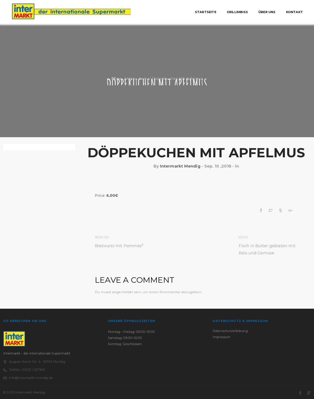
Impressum (222, 337)
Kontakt (294, 12)
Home (116, 79)
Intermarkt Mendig (180, 166)
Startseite (205, 12)
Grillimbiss (237, 12)
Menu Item (137, 79)
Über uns (267, 12)
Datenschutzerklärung (230, 331)
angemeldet (122, 292)
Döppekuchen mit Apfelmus (196, 153)
